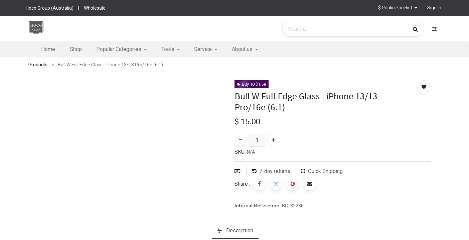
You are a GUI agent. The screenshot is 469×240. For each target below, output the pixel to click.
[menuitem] (48, 49)
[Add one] (273, 140)
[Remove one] (240, 140)
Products (37, 64)
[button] (397, 8)
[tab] (235, 231)
